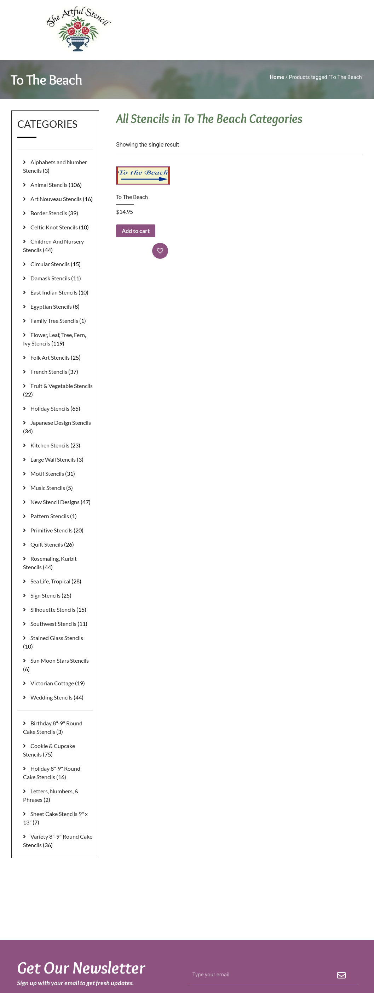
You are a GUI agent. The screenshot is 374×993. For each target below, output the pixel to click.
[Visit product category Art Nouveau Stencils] (58, 199)
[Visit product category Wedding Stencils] (58, 697)
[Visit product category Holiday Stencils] (58, 408)
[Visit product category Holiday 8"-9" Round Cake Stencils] (58, 772)
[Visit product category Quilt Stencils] (58, 544)
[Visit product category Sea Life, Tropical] (58, 581)
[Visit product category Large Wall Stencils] (58, 459)
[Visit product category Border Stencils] (58, 213)
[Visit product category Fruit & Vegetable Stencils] (58, 390)
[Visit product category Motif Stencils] (58, 474)
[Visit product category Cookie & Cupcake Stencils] (58, 750)
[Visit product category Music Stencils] (58, 488)
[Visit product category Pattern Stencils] (58, 516)
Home (277, 77)
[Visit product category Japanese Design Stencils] (58, 427)
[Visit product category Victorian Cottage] (58, 683)
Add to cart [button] (136, 230)
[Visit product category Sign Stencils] (58, 595)
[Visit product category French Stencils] (58, 372)
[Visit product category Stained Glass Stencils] (58, 642)
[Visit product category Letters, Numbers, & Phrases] (58, 795)
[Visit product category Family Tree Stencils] (58, 321)
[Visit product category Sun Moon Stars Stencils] (58, 665)
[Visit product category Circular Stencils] (58, 264)
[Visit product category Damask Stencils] (58, 278)
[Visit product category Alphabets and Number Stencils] (58, 166)
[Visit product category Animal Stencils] (58, 185)
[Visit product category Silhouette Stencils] (58, 610)
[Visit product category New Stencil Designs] (58, 502)
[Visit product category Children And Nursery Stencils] (58, 245)
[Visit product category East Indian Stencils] (58, 292)
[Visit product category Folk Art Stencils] (58, 357)
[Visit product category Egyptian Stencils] (58, 306)
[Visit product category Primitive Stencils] (58, 530)
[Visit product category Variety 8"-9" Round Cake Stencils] (58, 840)
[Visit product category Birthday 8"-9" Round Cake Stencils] (58, 727)
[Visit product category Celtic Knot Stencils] (58, 227)
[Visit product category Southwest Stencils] (58, 624)
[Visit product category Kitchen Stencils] (58, 445)
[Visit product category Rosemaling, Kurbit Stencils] (58, 563)
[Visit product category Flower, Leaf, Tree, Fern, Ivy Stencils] (58, 339)
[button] (161, 251)
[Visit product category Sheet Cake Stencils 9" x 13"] (58, 818)
